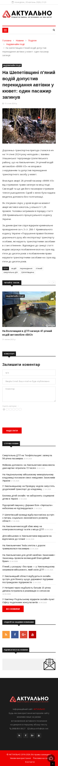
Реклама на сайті (41, 758)
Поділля (32, 40)
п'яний (39, 268)
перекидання (26, 268)
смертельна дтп (10, 272)
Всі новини (13, 608)
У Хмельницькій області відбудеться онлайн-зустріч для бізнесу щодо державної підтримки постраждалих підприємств (27, 579)
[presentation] (25, 417)
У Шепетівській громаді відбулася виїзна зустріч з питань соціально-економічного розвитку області (28, 517)
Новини (20, 40)
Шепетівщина (27, 272)
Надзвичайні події (15, 44)
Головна (6, 40)
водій (13, 268)
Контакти (30, 762)
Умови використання (20, 758)
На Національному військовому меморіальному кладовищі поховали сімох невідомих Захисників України (28, 477)
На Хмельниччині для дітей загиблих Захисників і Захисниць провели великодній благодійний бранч (28, 558)
